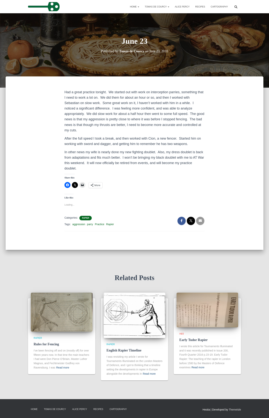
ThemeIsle (235, 409)
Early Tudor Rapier (193, 340)
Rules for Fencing (46, 344)
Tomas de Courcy (157, 6)
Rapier (85, 218)
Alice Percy (182, 6)
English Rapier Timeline (123, 350)
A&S (181, 333)
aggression (78, 224)
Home (134, 6)
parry (90, 224)
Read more (62, 367)
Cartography (219, 6)
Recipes (200, 6)
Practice (99, 224)
